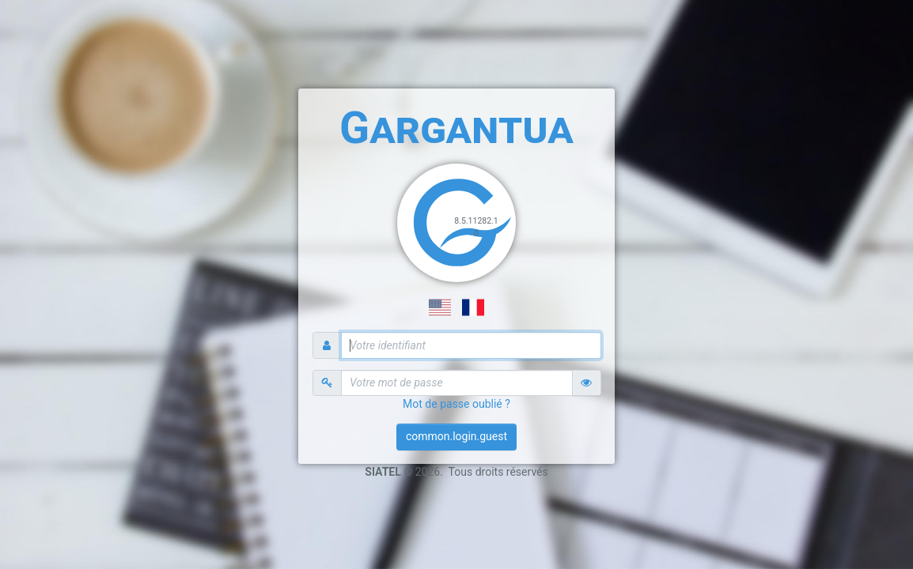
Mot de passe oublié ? (456, 404)
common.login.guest (456, 436)
